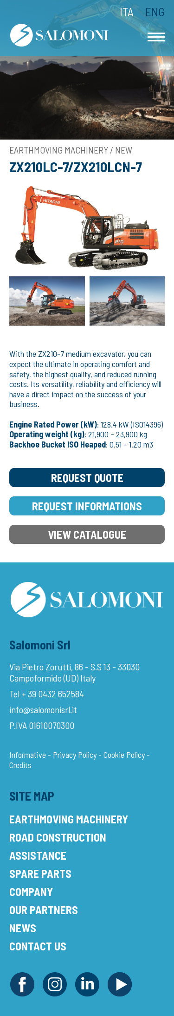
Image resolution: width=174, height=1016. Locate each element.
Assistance (37, 855)
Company (31, 891)
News (22, 928)
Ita (127, 12)
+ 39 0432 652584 (52, 693)
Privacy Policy (75, 754)
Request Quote (87, 477)
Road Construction (57, 837)
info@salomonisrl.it (43, 709)
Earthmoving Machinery (68, 819)
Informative (27, 754)
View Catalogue (87, 534)
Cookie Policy (124, 754)
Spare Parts (40, 873)
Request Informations (87, 506)
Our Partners (43, 909)
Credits (20, 765)
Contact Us (37, 946)
